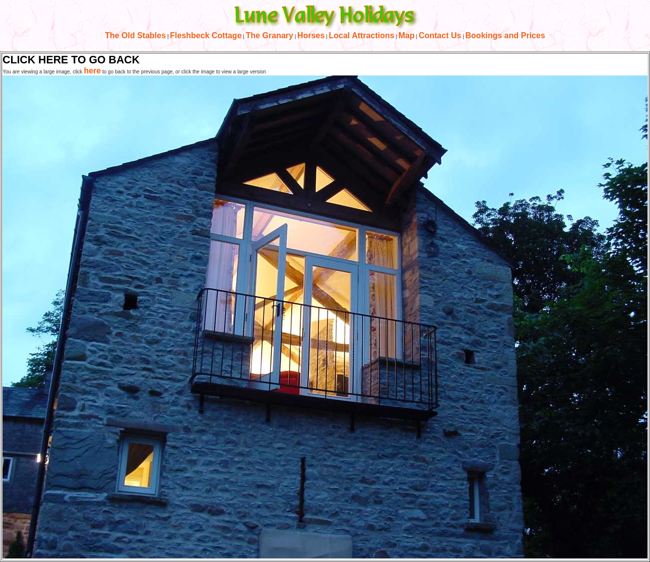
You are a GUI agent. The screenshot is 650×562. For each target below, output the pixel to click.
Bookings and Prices (505, 35)
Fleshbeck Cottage (205, 35)
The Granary (269, 35)
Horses (310, 35)
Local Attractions (362, 35)
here (92, 70)
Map (407, 35)
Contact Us (440, 35)
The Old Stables (135, 35)
